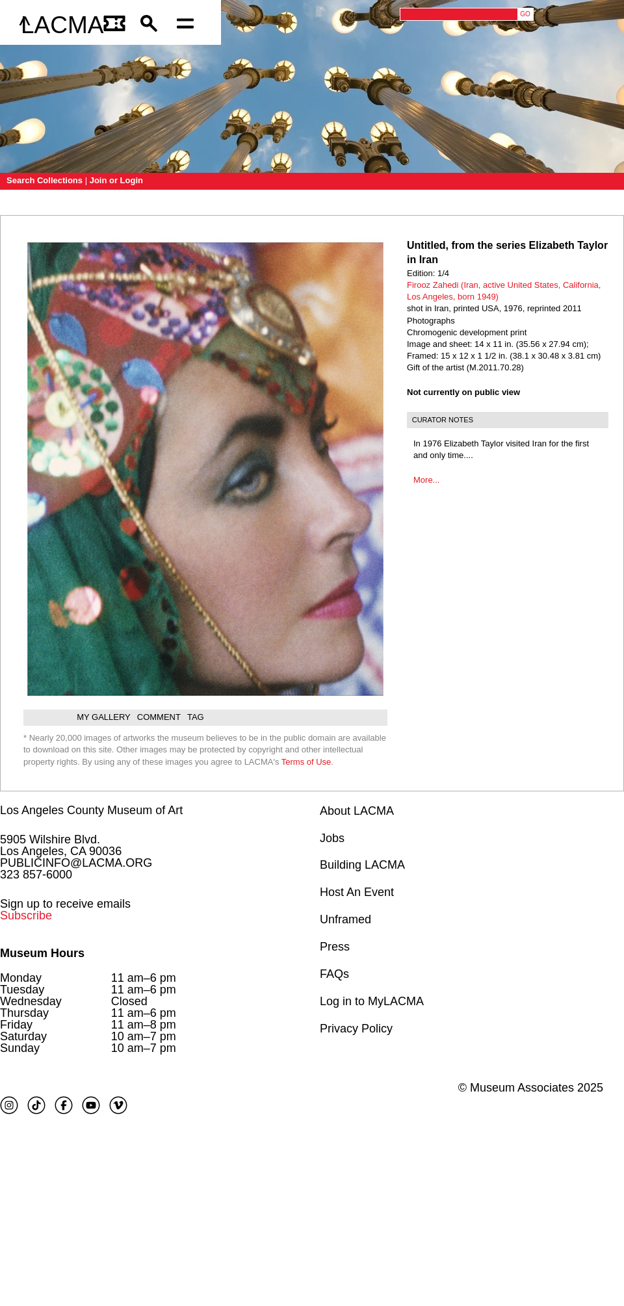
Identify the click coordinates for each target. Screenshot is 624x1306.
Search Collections (44, 180)
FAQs (334, 973)
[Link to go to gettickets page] (115, 25)
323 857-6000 (36, 874)
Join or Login (116, 180)
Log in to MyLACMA (372, 1001)
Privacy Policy (356, 1028)
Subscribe (26, 915)
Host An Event (357, 892)
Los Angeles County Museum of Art (91, 810)
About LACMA (357, 810)
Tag (195, 717)
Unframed (345, 919)
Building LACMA (362, 864)
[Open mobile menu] (188, 25)
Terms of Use (306, 762)
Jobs (332, 838)
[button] (152, 25)
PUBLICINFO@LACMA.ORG (76, 862)
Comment (159, 717)
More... (426, 480)
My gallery (104, 717)
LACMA (62, 25)
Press (335, 946)
